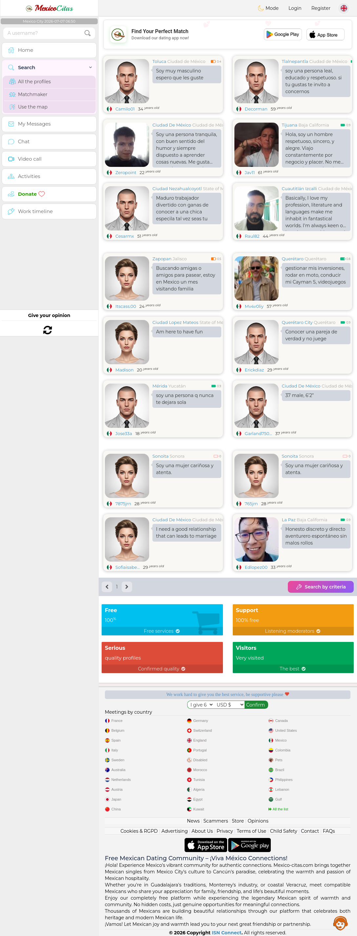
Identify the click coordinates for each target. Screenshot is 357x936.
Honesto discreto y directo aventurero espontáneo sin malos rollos (316, 536)
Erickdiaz (254, 369)
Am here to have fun (179, 332)
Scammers (215, 821)
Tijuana (289, 125)
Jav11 (250, 172)
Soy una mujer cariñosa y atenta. (184, 469)
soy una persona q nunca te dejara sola (185, 398)
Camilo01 (125, 108)
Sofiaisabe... (127, 567)
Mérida (159, 385)
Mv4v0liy (254, 306)
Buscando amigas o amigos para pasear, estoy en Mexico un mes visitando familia (185, 278)
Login (295, 8)
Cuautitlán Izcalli (299, 188)
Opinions (258, 821)
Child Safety (283, 831)
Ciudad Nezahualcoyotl (177, 188)
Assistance (340, 923)
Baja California (313, 125)
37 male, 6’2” (300, 395)
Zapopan (161, 258)
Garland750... (258, 433)
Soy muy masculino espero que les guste (180, 74)
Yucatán (177, 385)
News (193, 821)
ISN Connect (227, 933)
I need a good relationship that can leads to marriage (186, 532)
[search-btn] (87, 33)
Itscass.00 (125, 306)
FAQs (329, 831)
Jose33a (123, 433)
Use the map (28, 107)
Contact (310, 831)
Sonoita (160, 456)
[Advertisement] (227, 34)
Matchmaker (28, 94)
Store (238, 821)
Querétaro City (297, 322)
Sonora (177, 456)
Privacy (225, 831)
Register (320, 8)
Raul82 (252, 236)
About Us (202, 831)
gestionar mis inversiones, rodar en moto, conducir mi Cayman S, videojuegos (316, 275)
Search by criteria (321, 587)
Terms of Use (251, 831)
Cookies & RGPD (139, 831)
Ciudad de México (187, 61)
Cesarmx (124, 236)
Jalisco (180, 258)
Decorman (256, 108)
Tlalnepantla (295, 61)
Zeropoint (125, 172)
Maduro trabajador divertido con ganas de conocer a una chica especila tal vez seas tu (182, 208)
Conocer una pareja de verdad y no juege (311, 335)
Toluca (159, 61)
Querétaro (293, 258)
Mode (268, 8)
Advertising (175, 831)
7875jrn (123, 503)
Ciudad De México (171, 125)
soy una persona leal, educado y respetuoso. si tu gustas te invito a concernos (314, 81)
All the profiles (30, 81)
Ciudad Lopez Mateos (175, 322)
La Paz (289, 519)
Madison (124, 369)
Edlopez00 (256, 567)
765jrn (251, 503)
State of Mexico (219, 188)
